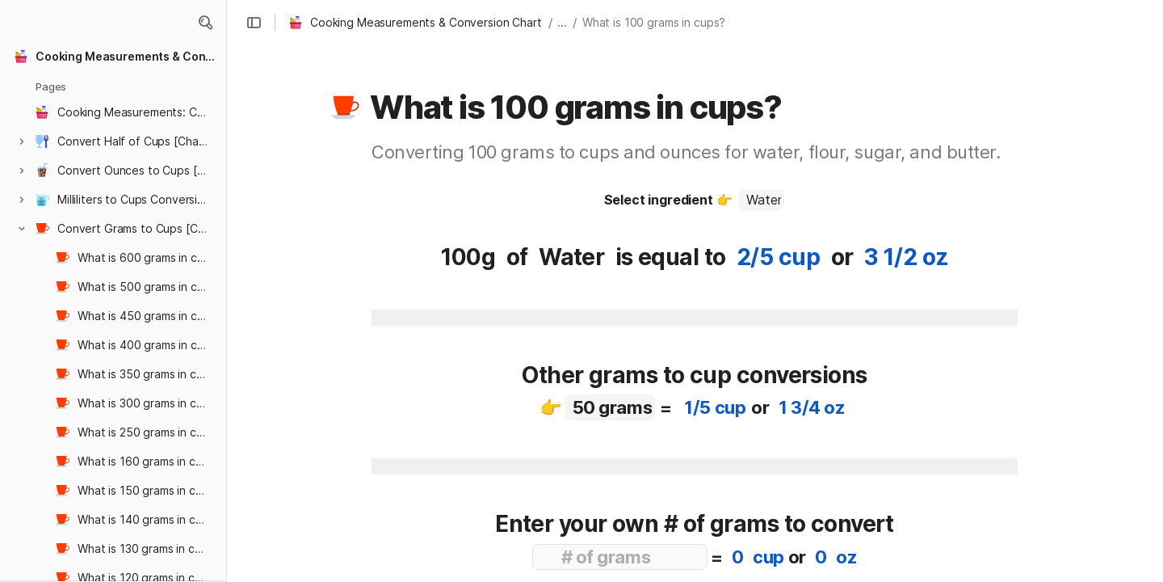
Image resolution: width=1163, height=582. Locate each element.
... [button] (562, 22)
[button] (205, 22)
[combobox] (761, 199)
